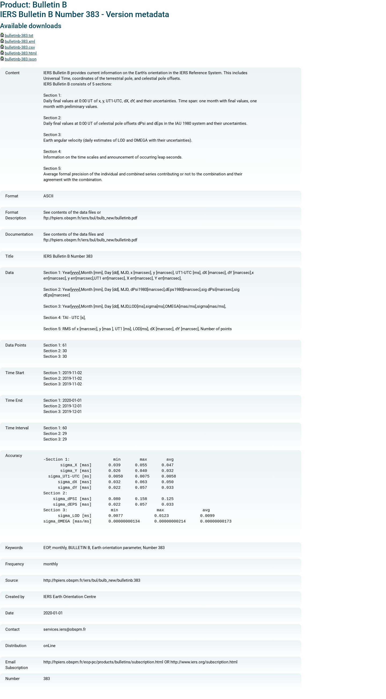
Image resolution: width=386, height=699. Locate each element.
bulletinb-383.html (18, 53)
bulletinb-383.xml (17, 41)
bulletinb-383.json (18, 59)
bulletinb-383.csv (17, 47)
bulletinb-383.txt (16, 35)
